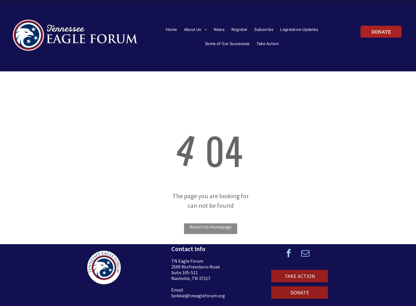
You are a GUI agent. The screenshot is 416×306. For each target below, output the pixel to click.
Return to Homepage (211, 227)
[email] (305, 254)
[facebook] (289, 254)
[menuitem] (171, 31)
